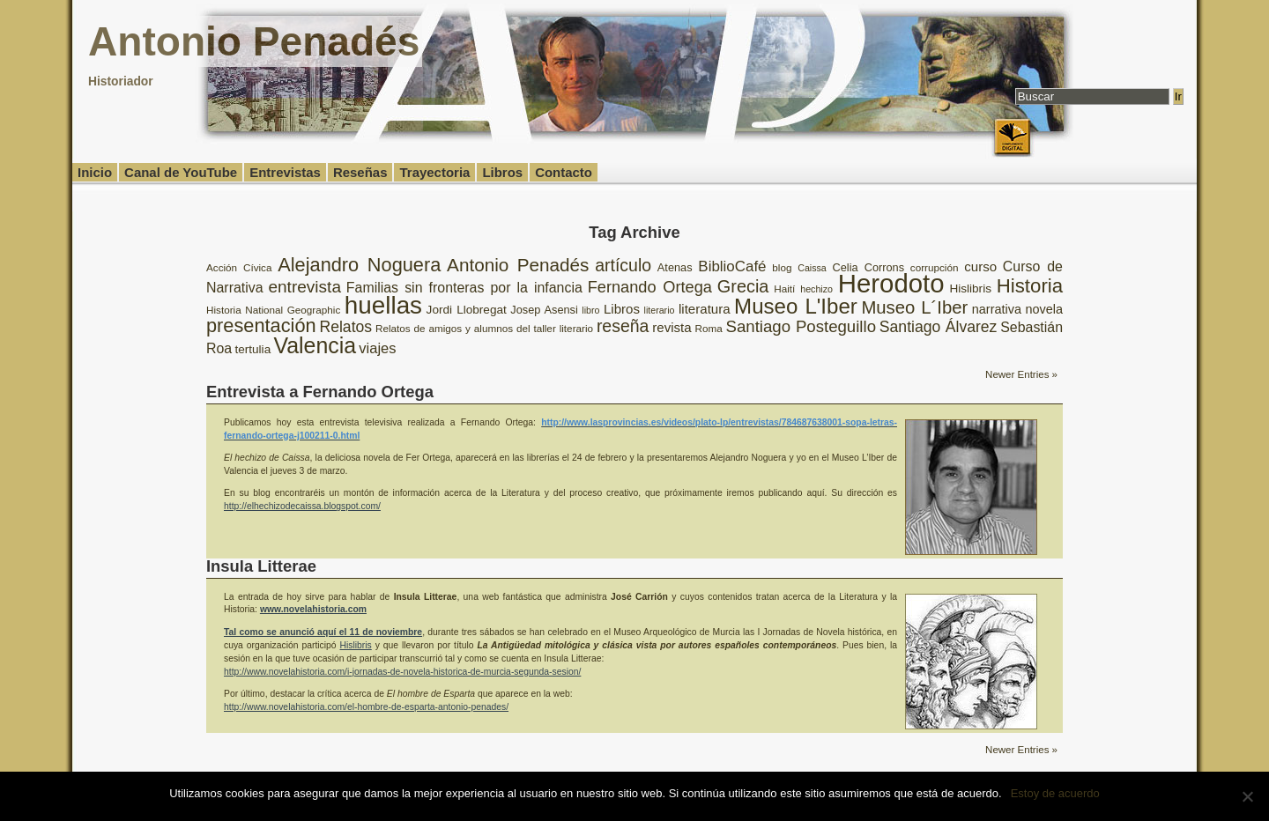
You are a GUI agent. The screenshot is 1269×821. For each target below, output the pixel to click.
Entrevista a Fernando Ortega (320, 391)
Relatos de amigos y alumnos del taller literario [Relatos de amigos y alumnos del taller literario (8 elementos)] (484, 328)
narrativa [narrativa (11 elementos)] (996, 309)
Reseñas (360, 172)
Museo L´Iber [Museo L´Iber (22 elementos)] (914, 307)
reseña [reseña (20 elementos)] (623, 326)
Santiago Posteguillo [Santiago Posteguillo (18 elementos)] (801, 326)
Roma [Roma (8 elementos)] (708, 328)
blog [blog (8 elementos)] (781, 267)
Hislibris (356, 645)
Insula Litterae (261, 566)
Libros (502, 172)
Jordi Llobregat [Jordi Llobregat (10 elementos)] (467, 309)
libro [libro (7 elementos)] (590, 310)
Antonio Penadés (253, 41)
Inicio (95, 172)
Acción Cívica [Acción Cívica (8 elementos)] (238, 267)
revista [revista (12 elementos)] (671, 327)
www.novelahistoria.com (313, 609)
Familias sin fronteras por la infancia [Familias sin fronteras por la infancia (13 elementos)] (464, 287)
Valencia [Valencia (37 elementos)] (314, 345)
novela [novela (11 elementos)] (1044, 309)
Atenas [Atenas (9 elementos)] (675, 267)
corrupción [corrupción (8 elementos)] (934, 267)
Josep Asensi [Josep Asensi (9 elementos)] (543, 309)
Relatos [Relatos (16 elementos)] (345, 327)
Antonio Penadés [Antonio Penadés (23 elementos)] (518, 265)
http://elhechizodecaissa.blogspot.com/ (302, 506)
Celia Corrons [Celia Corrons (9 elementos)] (869, 267)
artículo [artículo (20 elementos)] (623, 265)
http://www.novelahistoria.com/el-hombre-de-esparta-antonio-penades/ (366, 707)
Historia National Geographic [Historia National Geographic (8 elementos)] (273, 309)
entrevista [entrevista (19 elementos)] (304, 286)
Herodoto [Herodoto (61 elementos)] (891, 283)
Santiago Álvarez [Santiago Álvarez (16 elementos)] (938, 327)
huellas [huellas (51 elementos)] (383, 305)
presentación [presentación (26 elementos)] (261, 325)
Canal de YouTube (180, 172)
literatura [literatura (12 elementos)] (705, 308)
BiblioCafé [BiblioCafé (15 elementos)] (732, 266)
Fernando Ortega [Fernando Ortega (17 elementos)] (650, 287)
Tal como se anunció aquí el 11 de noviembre (323, 632)
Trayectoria (434, 172)
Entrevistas (285, 172)
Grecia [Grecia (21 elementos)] (743, 286)
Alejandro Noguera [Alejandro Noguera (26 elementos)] (359, 265)
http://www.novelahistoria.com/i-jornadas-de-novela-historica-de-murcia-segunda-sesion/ (402, 672)
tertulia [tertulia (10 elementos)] (252, 349)
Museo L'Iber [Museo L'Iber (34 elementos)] (795, 306)
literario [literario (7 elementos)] (659, 310)
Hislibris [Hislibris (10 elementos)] (970, 288)
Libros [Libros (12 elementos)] (622, 308)
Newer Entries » (1021, 374)
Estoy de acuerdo (1055, 793)
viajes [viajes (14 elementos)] (377, 348)
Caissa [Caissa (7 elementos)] (812, 268)
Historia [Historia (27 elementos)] (1030, 286)
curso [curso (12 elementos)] (980, 266)
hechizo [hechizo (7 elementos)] (816, 289)
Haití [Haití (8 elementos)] (784, 288)
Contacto (563, 172)
